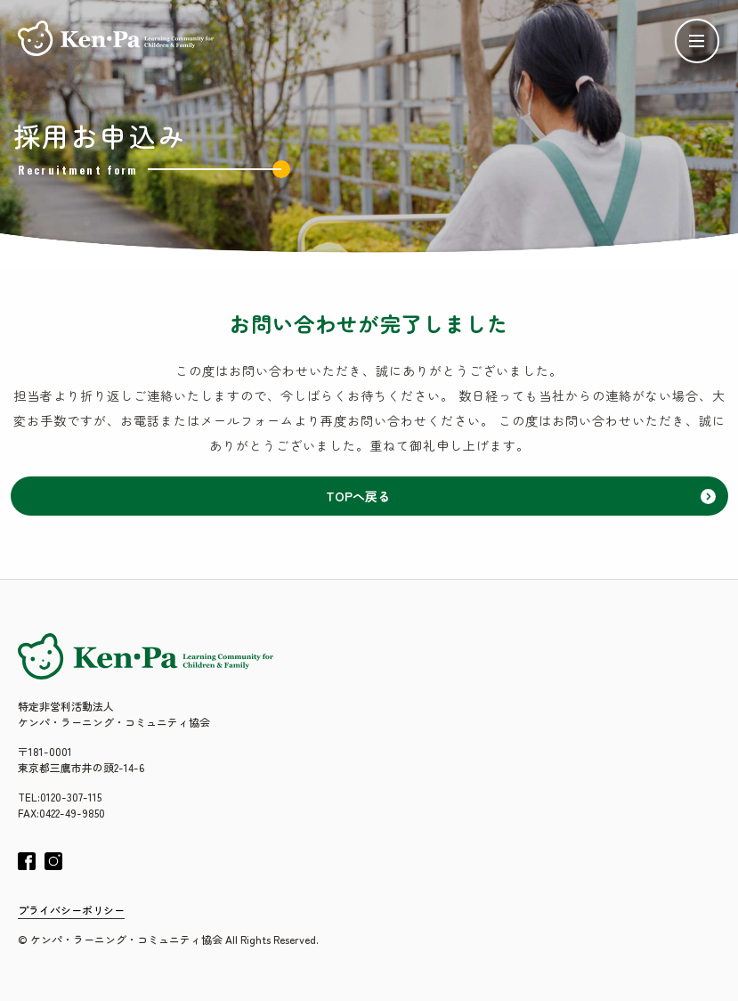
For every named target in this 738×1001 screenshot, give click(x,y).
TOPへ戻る (521, 496)
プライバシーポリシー (71, 909)
